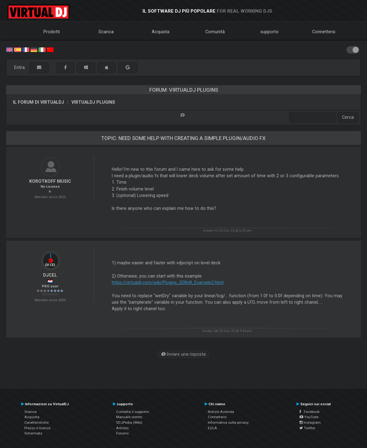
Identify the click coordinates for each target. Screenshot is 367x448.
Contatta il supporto (132, 412)
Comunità (215, 31)
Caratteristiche (36, 422)
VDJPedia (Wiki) (129, 422)
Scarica (106, 31)
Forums (122, 433)
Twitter (307, 428)
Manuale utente (129, 417)
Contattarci (217, 417)
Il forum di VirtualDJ (38, 102)
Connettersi (323, 31)
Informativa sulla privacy (228, 422)
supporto (269, 31)
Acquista (160, 31)
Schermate (33, 433)
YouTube (309, 417)
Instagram (310, 422)
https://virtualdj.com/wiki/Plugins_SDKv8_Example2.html (168, 282)
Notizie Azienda (221, 412)
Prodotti (51, 31)
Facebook (310, 412)
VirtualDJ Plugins (93, 102)
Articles (122, 428)
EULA (212, 428)
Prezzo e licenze (37, 428)
